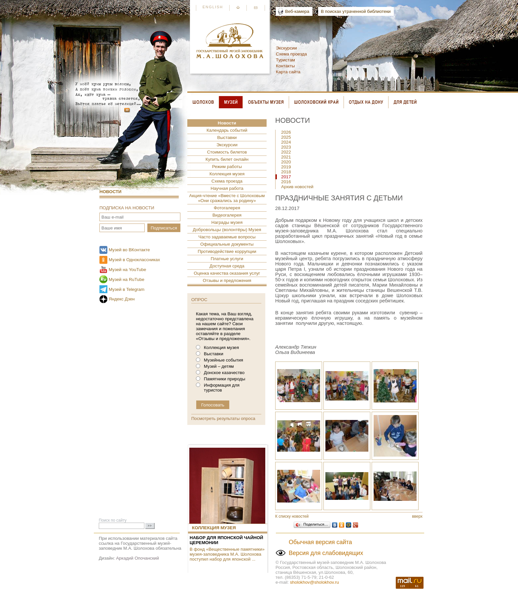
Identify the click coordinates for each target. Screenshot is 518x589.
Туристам (285, 59)
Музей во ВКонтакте (129, 249)
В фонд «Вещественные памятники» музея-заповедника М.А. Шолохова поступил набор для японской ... (227, 554)
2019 (286, 166)
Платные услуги (227, 258)
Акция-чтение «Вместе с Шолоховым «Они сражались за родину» (227, 198)
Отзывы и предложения (227, 280)
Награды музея (226, 222)
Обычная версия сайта (320, 542)
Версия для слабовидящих (326, 553)
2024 (286, 142)
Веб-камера (297, 11)
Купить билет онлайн (226, 159)
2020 (286, 161)
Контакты (285, 65)
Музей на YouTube (127, 269)
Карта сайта (288, 71)
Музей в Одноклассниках (134, 259)
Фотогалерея (227, 207)
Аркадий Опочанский (137, 558)
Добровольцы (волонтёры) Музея (227, 229)
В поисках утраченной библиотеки (355, 11)
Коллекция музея (226, 173)
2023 (286, 147)
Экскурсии (286, 48)
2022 (286, 152)
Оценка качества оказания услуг (227, 273)
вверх (417, 516)
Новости (110, 191)
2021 (286, 157)
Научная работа (226, 188)
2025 (286, 137)
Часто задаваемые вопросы (227, 236)
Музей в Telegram (126, 289)
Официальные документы (226, 244)
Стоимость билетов (227, 152)
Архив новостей (297, 186)
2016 (286, 181)
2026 (286, 132)
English (213, 7)
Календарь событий (226, 130)
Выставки (227, 137)
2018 (286, 171)
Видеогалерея (226, 215)
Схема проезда (291, 54)
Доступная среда (226, 265)
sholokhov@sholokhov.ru (314, 582)
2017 (286, 176)
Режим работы (227, 166)
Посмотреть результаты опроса (223, 418)
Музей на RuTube (126, 279)
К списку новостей (292, 516)
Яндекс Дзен (122, 298)
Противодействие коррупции (227, 251)
